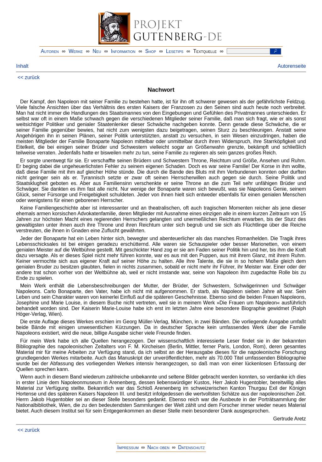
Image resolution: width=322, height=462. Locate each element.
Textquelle (205, 51)
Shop (150, 51)
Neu (97, 51)
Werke (76, 51)
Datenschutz (191, 447)
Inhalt (22, 66)
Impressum (128, 447)
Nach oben (158, 447)
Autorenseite (292, 66)
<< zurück (29, 77)
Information (123, 51)
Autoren (50, 51)
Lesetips (174, 51)
